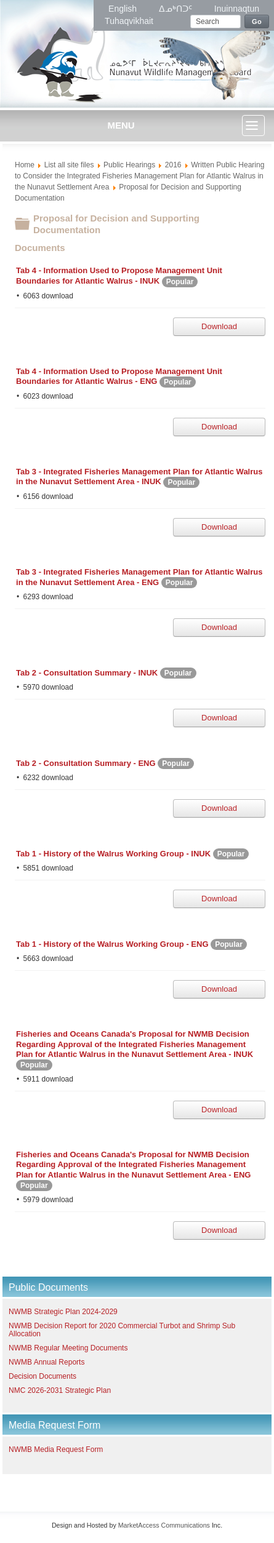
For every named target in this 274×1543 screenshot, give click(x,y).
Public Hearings (129, 165)
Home (24, 165)
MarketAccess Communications (164, 1525)
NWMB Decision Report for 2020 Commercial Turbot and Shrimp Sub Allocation (122, 1330)
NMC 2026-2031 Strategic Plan (60, 1390)
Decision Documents (42, 1376)
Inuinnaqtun (236, 9)
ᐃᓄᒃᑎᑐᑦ (177, 9)
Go (257, 21)
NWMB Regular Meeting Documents (68, 1348)
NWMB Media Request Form (56, 1449)
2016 (173, 165)
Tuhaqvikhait (129, 21)
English (123, 9)
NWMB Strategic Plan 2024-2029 (63, 1311)
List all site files (69, 165)
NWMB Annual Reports (46, 1362)
